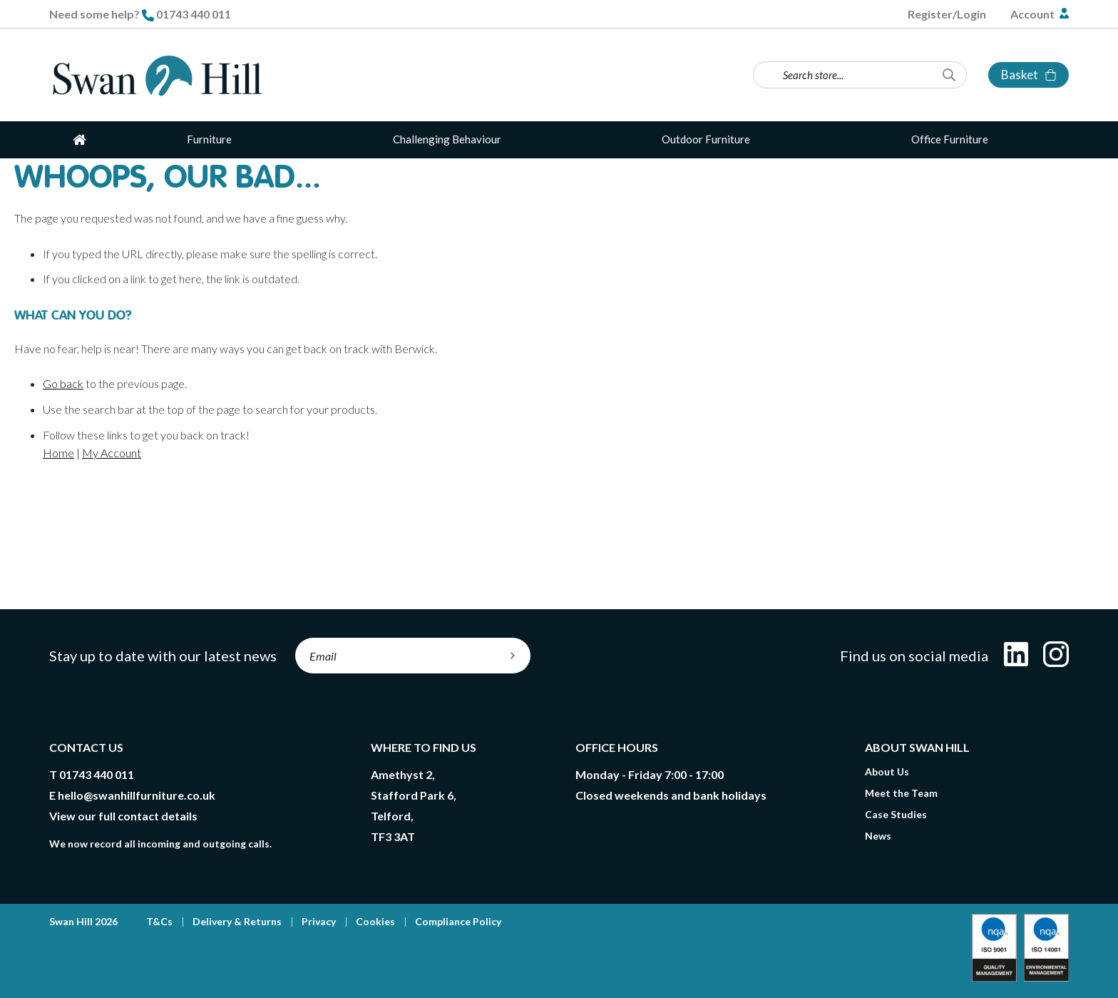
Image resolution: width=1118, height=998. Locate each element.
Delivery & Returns (237, 921)
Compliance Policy (458, 921)
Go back (63, 383)
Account (1033, 14)
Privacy (319, 921)
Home (58, 452)
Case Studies (896, 814)
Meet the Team (901, 793)
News (878, 836)
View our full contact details (123, 816)
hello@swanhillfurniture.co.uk (136, 795)
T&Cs (159, 921)
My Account (111, 452)
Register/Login (947, 14)
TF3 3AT (393, 836)
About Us (887, 771)
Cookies (375, 921)
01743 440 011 (193, 14)
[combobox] (860, 74)
